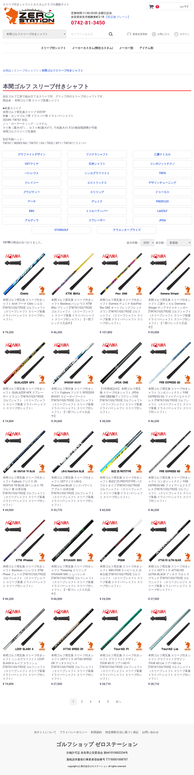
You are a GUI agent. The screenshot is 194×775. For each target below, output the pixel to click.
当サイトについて (45, 732)
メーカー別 (126, 48)
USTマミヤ (31, 163)
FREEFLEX (162, 201)
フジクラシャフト (97, 154)
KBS (31, 211)
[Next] (118, 701)
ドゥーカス (162, 192)
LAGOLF (162, 211)
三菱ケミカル (162, 154)
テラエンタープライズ (127, 229)
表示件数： (140, 242)
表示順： (173, 242)
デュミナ (97, 201)
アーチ (32, 201)
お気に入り (160, 34)
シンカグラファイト (97, 173)
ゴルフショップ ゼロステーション (97, 744)
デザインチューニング (162, 182)
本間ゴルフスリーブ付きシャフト (62, 70)
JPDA (162, 220)
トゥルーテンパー (97, 211)
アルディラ (32, 220)
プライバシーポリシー (73, 732)
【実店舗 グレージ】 (117, 17)
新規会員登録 (137, 34)
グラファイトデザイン (32, 154)
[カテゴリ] (34, 34)
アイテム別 (146, 48)
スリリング (97, 192)
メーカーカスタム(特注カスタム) (92, 48)
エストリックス (97, 182)
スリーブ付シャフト (53, 48)
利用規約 (96, 732)
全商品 (7, 70)
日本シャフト (97, 163)
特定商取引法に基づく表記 (122, 732)
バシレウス (32, 173)
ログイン (181, 34)
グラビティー (31, 192)
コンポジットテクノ (162, 163)
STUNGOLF (61, 229)
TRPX (162, 173)
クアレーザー (97, 220)
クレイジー (32, 182)
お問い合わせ (150, 732)
